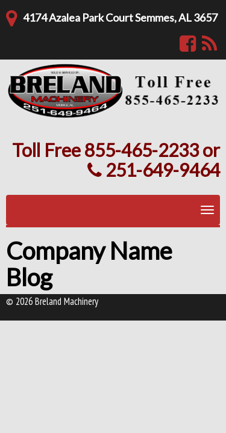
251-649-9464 (153, 169)
